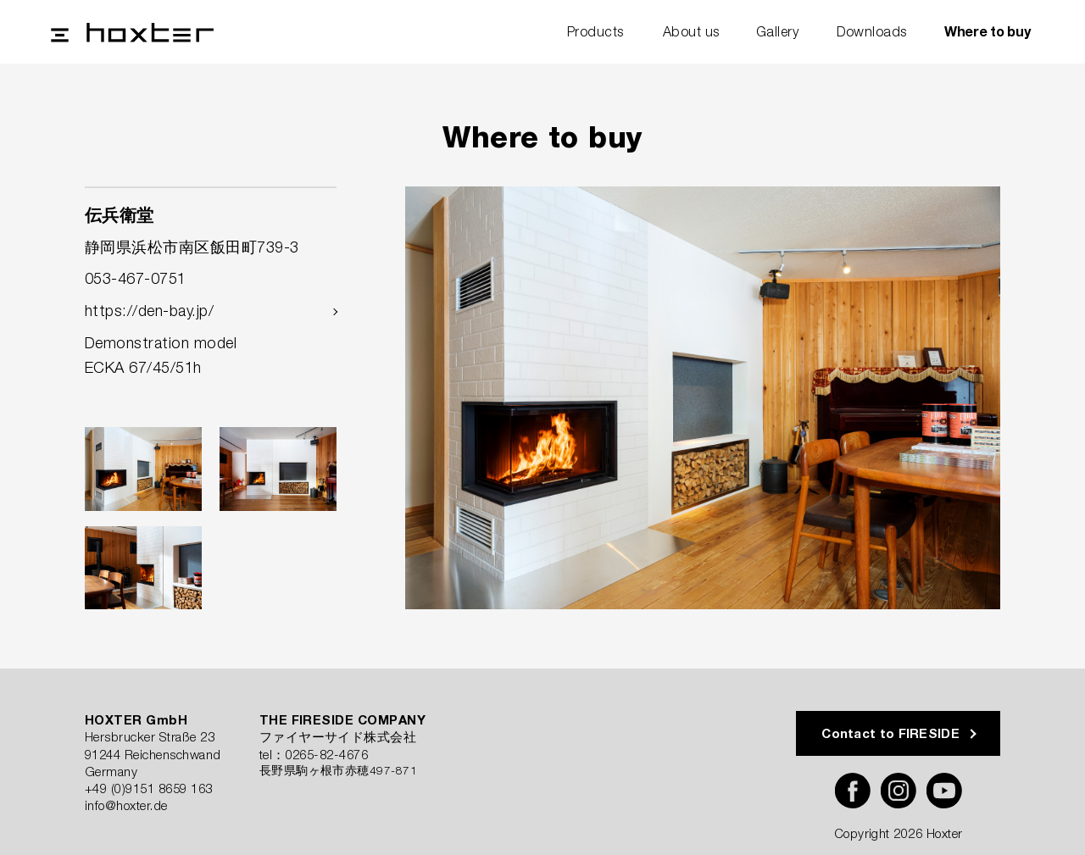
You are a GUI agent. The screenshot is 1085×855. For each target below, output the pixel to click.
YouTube (944, 790)
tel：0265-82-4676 (314, 754)
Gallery (777, 31)
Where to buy (987, 31)
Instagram (898, 790)
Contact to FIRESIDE (890, 733)
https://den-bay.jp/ (149, 310)
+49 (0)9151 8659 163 (149, 788)
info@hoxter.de (126, 805)
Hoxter (132, 32)
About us (691, 31)
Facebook (853, 790)
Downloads (872, 31)
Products (595, 31)
